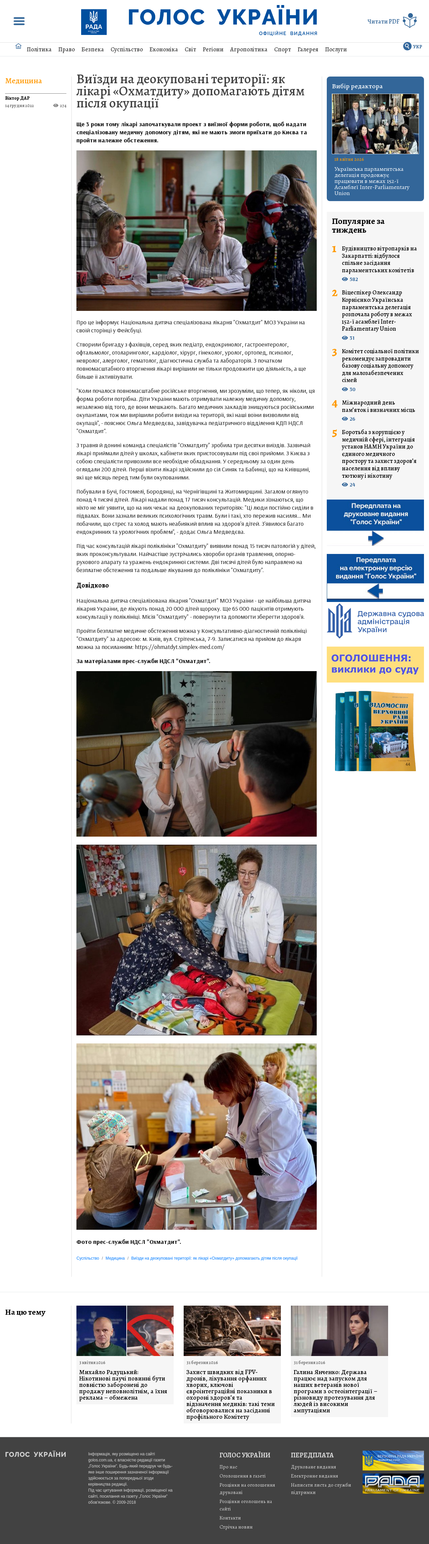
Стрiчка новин (236, 1527)
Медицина (23, 81)
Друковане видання (313, 1466)
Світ (190, 49)
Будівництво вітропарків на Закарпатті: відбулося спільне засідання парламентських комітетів (379, 259)
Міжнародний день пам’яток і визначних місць (378, 406)
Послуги (336, 49)
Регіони (213, 49)
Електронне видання (314, 1475)
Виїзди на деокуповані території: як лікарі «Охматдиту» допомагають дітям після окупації (190, 90)
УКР (417, 47)
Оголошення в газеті (243, 1475)
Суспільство (127, 49)
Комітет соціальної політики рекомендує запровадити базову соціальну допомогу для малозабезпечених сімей (380, 366)
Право (66, 49)
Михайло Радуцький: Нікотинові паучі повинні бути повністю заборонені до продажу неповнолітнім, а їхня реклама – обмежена (123, 1385)
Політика (39, 49)
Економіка (163, 49)
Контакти (230, 1517)
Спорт (282, 49)
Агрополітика (248, 49)
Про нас (228, 1466)
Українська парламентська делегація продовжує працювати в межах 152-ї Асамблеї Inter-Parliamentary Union (372, 181)
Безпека (92, 49)
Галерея (308, 49)
